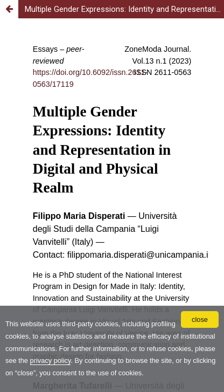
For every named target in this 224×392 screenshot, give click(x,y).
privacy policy (50, 360)
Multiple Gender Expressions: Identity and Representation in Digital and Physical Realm (124, 9)
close (200, 319)
